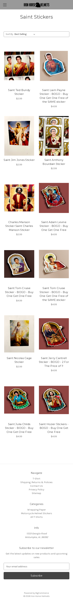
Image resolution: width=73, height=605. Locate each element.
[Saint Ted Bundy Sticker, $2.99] (19, 66)
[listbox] (25, 34)
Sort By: (9, 34)
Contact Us (36, 485)
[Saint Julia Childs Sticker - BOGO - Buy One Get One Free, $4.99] (19, 400)
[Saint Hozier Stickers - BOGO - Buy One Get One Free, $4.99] (54, 400)
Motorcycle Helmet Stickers (36, 513)
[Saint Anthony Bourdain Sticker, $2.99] (54, 136)
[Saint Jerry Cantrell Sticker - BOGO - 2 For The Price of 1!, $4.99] (54, 334)
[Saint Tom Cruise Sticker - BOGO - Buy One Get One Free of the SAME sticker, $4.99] (54, 264)
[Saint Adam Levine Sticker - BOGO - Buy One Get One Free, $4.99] (54, 198)
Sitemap (36, 493)
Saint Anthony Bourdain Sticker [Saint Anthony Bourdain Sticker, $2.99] (54, 162)
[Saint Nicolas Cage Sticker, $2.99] (19, 334)
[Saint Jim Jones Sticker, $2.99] (19, 136)
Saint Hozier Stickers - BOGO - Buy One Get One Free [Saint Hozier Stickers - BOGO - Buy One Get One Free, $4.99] (54, 428)
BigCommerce (42, 593)
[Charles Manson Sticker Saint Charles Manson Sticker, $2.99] (19, 198)
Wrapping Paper (36, 509)
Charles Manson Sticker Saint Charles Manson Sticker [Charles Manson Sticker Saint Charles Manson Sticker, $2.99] (19, 226)
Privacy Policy (36, 489)
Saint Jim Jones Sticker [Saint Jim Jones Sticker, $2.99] (19, 160)
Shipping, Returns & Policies (36, 482)
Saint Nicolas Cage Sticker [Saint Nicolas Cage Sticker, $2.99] (19, 360)
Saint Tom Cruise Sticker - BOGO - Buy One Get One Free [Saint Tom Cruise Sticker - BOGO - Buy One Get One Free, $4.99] (19, 292)
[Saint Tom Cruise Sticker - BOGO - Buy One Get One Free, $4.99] (19, 264)
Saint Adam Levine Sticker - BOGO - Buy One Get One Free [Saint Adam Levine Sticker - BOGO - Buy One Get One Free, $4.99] (54, 226)
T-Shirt (36, 478)
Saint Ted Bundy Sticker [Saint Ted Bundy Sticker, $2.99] (19, 92)
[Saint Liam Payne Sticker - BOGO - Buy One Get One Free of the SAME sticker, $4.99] (54, 66)
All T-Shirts (36, 517)
